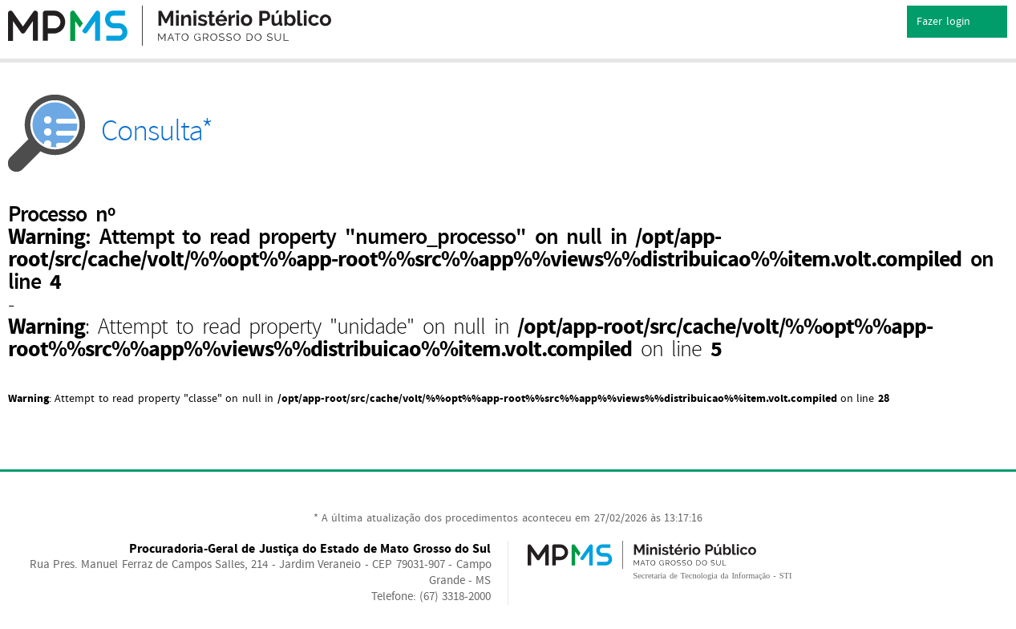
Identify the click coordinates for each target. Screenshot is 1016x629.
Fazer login (957, 22)
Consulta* (110, 131)
